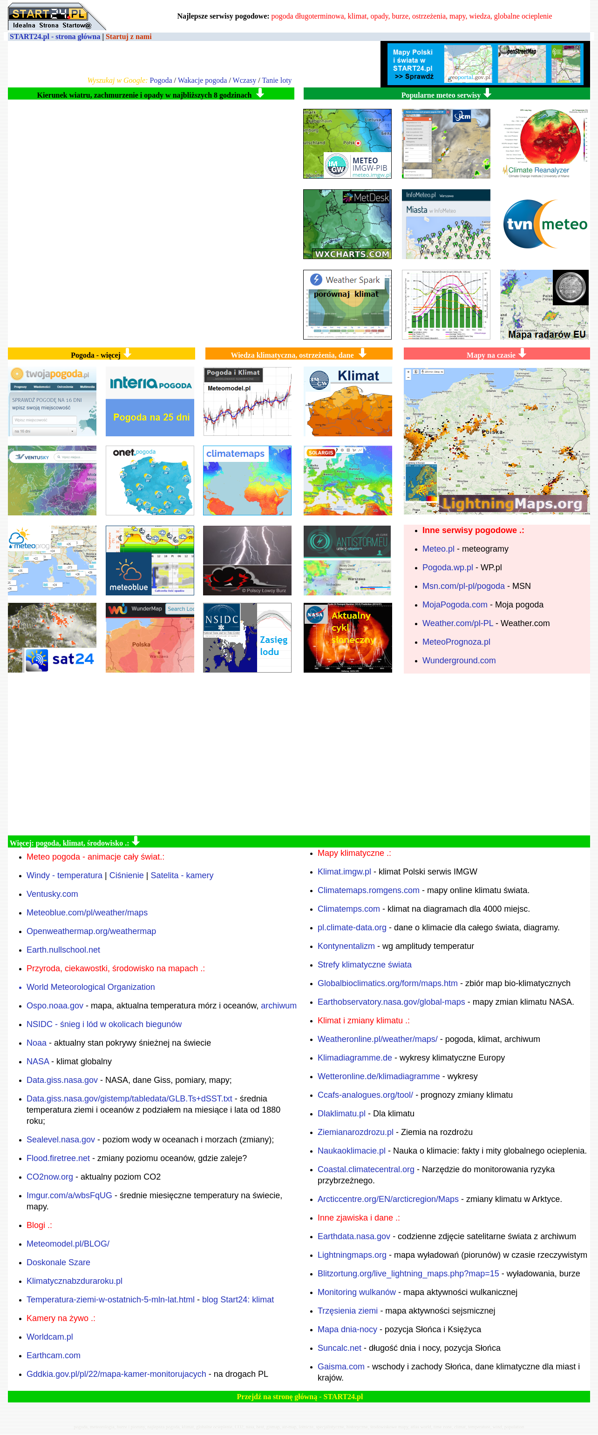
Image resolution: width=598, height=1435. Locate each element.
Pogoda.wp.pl (447, 567)
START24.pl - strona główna (55, 36)
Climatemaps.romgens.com (369, 890)
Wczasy (245, 80)
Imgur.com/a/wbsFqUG (69, 1195)
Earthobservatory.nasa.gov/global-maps (391, 1002)
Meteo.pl (438, 549)
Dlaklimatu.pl (342, 1113)
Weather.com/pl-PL (457, 623)
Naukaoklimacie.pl (352, 1150)
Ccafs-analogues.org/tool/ (365, 1095)
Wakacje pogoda (202, 80)
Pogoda (161, 80)
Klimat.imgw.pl (344, 871)
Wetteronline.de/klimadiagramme (379, 1076)
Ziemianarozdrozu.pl (356, 1132)
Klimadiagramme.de (355, 1057)
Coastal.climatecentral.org (366, 1169)
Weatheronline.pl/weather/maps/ (378, 1039)
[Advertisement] (299, 754)
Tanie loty (277, 80)
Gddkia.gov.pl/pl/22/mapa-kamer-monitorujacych (116, 1374)
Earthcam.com (54, 1355)
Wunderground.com (459, 660)
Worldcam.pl (50, 1337)
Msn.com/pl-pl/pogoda (463, 586)
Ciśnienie (126, 875)
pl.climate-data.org (352, 927)
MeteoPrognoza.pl (456, 642)
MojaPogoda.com (455, 604)
